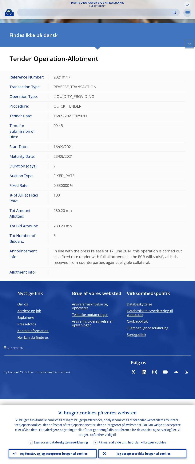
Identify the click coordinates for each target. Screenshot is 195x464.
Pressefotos (26, 324)
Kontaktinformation (33, 330)
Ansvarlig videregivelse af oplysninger (92, 323)
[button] (187, 4)
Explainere (25, 317)
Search (174, 12)
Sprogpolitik (136, 334)
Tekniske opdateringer (90, 314)
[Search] (95, 12)
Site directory (15, 348)
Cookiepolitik (137, 321)
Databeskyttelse (139, 304)
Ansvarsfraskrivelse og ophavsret (90, 306)
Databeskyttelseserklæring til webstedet (150, 313)
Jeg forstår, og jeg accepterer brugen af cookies (52, 451)
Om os (22, 304)
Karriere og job (29, 311)
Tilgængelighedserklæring (147, 328)
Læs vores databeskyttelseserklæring (61, 437)
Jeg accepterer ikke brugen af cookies (142, 451)
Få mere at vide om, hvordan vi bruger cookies (132, 437)
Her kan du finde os (33, 337)
